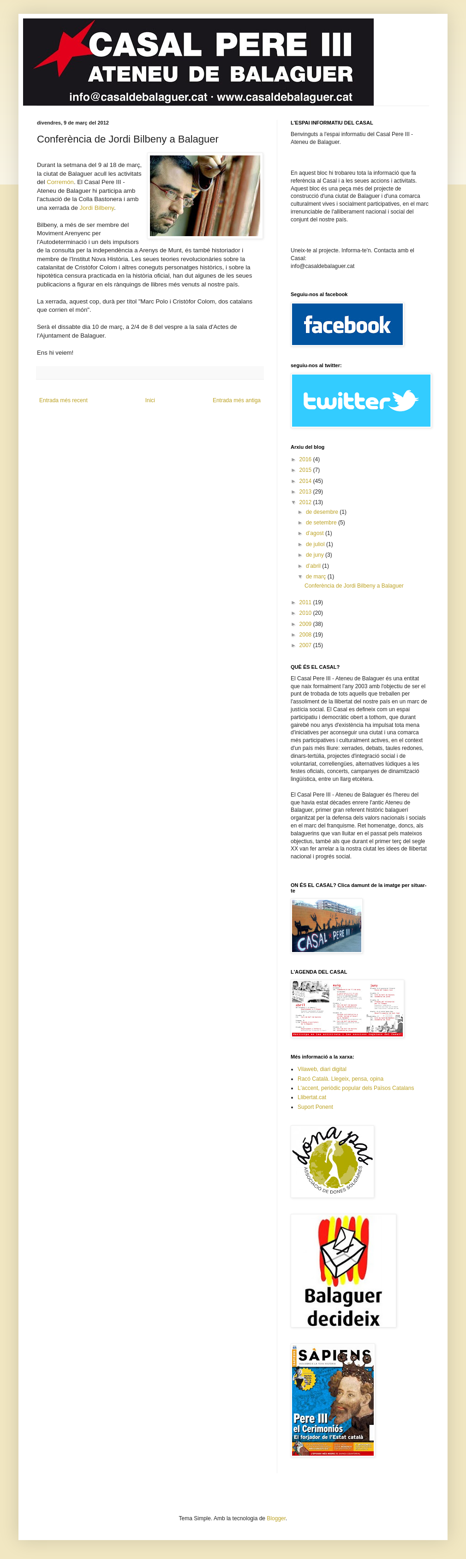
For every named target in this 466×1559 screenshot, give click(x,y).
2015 (306, 470)
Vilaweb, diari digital (322, 1069)
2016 (306, 459)
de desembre (323, 512)
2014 (306, 481)
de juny (315, 555)
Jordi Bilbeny (96, 207)
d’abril (314, 566)
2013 (306, 491)
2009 (306, 624)
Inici (150, 400)
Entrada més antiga (237, 400)
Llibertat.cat (312, 1097)
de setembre (322, 522)
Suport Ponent (315, 1107)
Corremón (60, 182)
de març (317, 576)
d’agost (315, 533)
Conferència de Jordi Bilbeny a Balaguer (354, 586)
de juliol (316, 544)
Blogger (276, 1518)
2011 (306, 602)
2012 (306, 502)
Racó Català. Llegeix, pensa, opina (340, 1079)
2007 (306, 645)
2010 (306, 613)
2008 (306, 634)
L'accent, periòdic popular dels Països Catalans (356, 1088)
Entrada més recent (63, 400)
